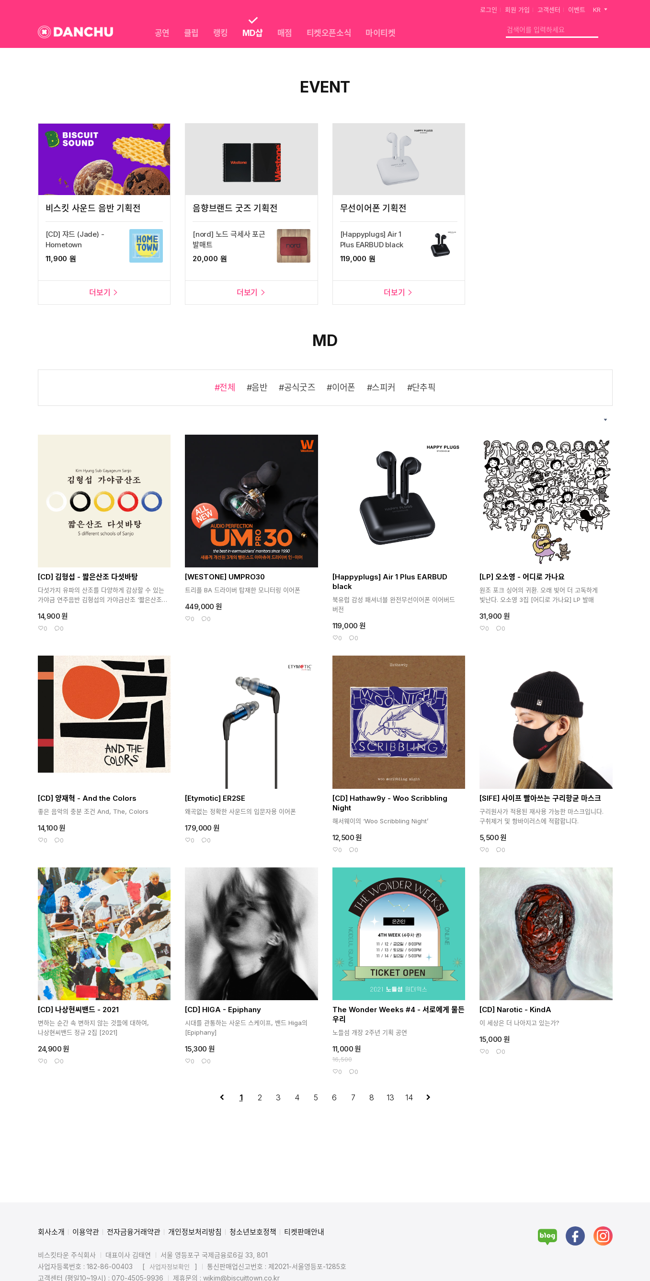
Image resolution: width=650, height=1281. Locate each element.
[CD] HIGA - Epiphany (223, 1009)
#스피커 (381, 387)
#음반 (257, 387)
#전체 (225, 387)
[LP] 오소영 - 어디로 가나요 (522, 576)
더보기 (104, 292)
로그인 (488, 9)
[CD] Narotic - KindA (515, 1009)
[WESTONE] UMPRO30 (225, 576)
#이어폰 (341, 387)
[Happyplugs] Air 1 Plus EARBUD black (389, 581)
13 (390, 1097)
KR (601, 9)
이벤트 (576, 9)
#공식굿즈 (297, 387)
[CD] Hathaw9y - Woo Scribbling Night (389, 803)
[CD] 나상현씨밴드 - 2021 (78, 1009)
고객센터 (548, 9)
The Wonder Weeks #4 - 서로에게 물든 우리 (398, 1014)
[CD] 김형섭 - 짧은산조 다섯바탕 (88, 576)
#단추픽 (421, 387)
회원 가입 (517, 9)
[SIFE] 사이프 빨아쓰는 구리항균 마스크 (540, 798)
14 (409, 1097)
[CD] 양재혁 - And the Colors (87, 798)
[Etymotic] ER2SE (215, 798)
